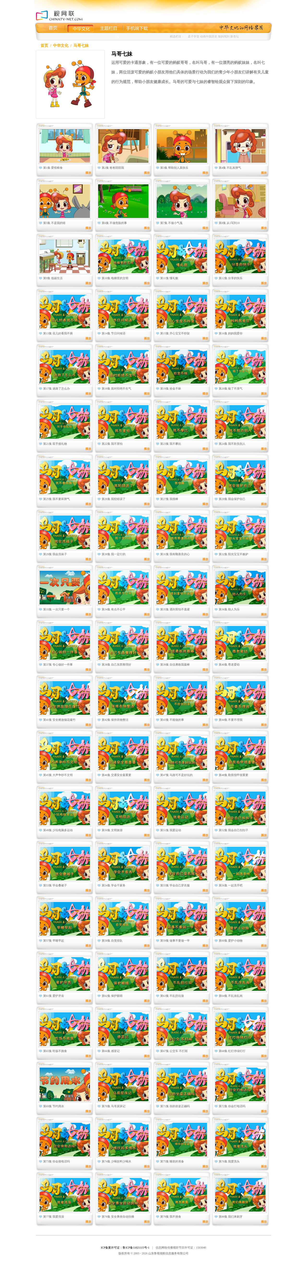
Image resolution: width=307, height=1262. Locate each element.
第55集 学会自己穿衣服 (175, 885)
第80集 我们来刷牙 (230, 1216)
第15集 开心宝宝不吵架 (175, 333)
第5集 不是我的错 (54, 223)
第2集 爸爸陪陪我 (113, 167)
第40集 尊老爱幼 (229, 664)
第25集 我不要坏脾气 (56, 499)
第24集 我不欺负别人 (232, 443)
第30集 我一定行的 (113, 554)
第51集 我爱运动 (170, 830)
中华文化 (60, 45)
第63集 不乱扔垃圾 (172, 996)
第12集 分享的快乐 (230, 278)
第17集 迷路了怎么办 (56, 388)
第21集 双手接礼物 (55, 443)
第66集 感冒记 (111, 1051)
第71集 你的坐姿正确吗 (175, 1106)
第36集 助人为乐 (229, 609)
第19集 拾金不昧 (170, 388)
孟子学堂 (193, 36)
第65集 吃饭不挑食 (55, 1051)
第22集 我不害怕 (112, 443)
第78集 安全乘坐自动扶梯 (118, 1216)
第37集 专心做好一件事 (58, 664)
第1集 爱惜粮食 (53, 167)
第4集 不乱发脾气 (230, 167)
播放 (88, 172)
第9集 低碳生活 (53, 278)
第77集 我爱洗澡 (53, 1216)
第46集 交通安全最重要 (116, 775)
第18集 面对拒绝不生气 (116, 388)
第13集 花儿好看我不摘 (58, 333)
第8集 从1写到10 (229, 223)
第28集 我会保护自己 (232, 499)
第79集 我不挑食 (170, 1216)
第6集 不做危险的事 (114, 223)
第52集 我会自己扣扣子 (233, 830)
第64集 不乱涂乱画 (230, 996)
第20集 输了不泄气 (230, 388)
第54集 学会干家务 (113, 885)
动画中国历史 (208, 36)
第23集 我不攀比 (170, 443)
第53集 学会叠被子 (55, 885)
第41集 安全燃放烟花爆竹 (59, 719)
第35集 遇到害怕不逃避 (175, 609)
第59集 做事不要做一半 (175, 940)
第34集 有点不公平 (113, 609)
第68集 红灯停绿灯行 (232, 1051)
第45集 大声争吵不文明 (58, 775)
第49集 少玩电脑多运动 (58, 830)
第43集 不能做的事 (172, 719)
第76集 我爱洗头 (229, 1161)
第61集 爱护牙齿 (53, 996)
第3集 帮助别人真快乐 (174, 167)
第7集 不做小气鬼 (171, 223)
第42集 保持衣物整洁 (115, 719)
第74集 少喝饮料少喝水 (116, 1161)
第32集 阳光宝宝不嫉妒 (233, 554)
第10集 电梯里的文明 (115, 278)
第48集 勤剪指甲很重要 (233, 775)
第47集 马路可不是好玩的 (176, 775)
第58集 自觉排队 (112, 940)
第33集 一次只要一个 (56, 609)
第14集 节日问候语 (113, 333)
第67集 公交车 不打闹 (174, 1051)
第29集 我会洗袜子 (55, 554)
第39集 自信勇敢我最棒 (175, 664)
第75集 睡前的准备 (172, 1161)
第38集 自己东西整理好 (116, 664)
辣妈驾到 (224, 36)
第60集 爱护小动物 (230, 940)
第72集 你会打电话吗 (232, 1106)
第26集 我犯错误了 (113, 499)
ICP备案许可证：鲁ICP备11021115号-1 (125, 1247)
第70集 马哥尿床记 (113, 1106)
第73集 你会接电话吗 (56, 1161)
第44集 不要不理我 (230, 719)
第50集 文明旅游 (112, 830)
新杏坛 (234, 36)
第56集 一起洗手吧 (230, 885)
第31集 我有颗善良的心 (175, 554)
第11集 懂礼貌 (169, 278)
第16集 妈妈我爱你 (230, 333)
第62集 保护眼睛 (112, 996)
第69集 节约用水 (53, 1106)
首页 (44, 45)
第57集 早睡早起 (53, 940)
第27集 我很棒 (169, 499)
